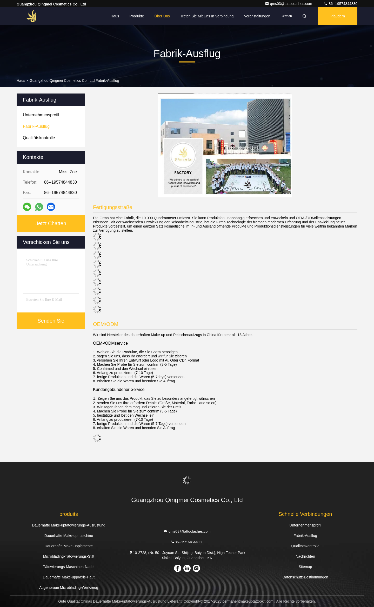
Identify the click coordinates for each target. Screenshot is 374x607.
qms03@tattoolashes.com (289, 4)
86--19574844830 (340, 4)
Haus (115, 16)
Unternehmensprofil (305, 525)
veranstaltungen (257, 16)
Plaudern (337, 16)
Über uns (162, 16)
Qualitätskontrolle (305, 546)
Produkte (137, 16)
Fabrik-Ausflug (305, 535)
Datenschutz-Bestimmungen (305, 577)
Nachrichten (305, 556)
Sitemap (305, 567)
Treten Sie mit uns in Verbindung (207, 16)
